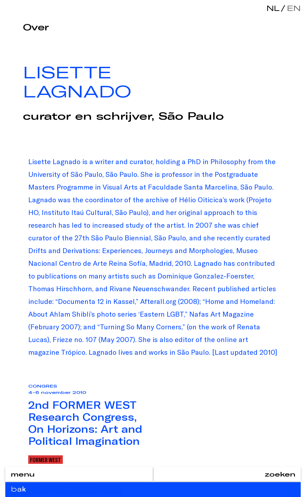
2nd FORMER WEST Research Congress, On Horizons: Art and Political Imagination (85, 423)
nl (273, 8)
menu (23, 474)
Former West (45, 459)
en (292, 8)
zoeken (280, 474)
